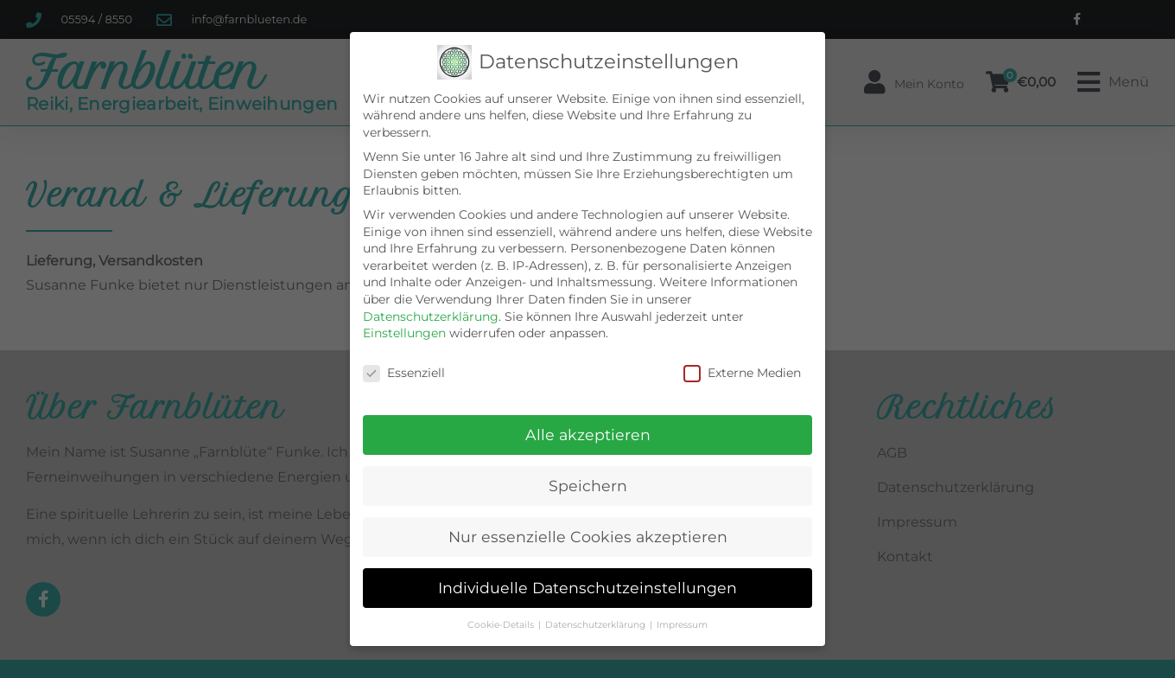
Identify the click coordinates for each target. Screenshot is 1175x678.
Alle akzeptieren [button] (588, 428)
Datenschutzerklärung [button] (596, 618)
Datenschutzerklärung (431, 309)
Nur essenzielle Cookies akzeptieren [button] (587, 530)
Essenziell (404, 367)
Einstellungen (404, 327)
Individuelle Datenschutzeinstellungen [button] (587, 581)
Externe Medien (742, 367)
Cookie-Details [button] (502, 618)
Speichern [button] (588, 479)
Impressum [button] (682, 618)
